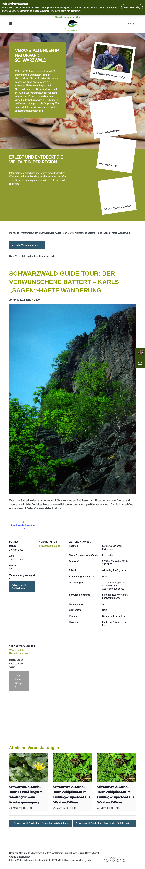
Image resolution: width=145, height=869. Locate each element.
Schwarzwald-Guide (49, 545)
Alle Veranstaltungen (27, 245)
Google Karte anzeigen (19, 681)
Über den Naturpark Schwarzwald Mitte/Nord (32, 853)
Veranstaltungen (29, 232)
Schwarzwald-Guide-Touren (19, 587)
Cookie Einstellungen (19, 856)
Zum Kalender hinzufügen (23, 525)
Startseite (14, 232)
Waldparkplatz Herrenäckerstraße (18, 652)
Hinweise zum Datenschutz (84, 853)
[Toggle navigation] (10, 23)
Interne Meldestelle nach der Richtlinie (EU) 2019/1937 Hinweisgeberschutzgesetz (50, 860)
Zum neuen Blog (132, 7)
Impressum (63, 853)
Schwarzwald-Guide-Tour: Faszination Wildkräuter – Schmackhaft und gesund (41, 823)
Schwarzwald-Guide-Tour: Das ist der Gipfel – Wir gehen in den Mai (103, 823)
